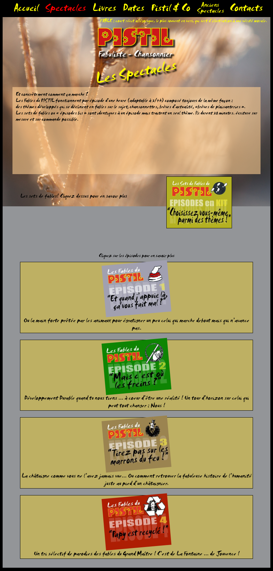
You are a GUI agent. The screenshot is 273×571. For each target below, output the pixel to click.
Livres (104, 9)
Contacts (246, 9)
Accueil (26, 9)
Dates (133, 9)
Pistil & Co (170, 9)
